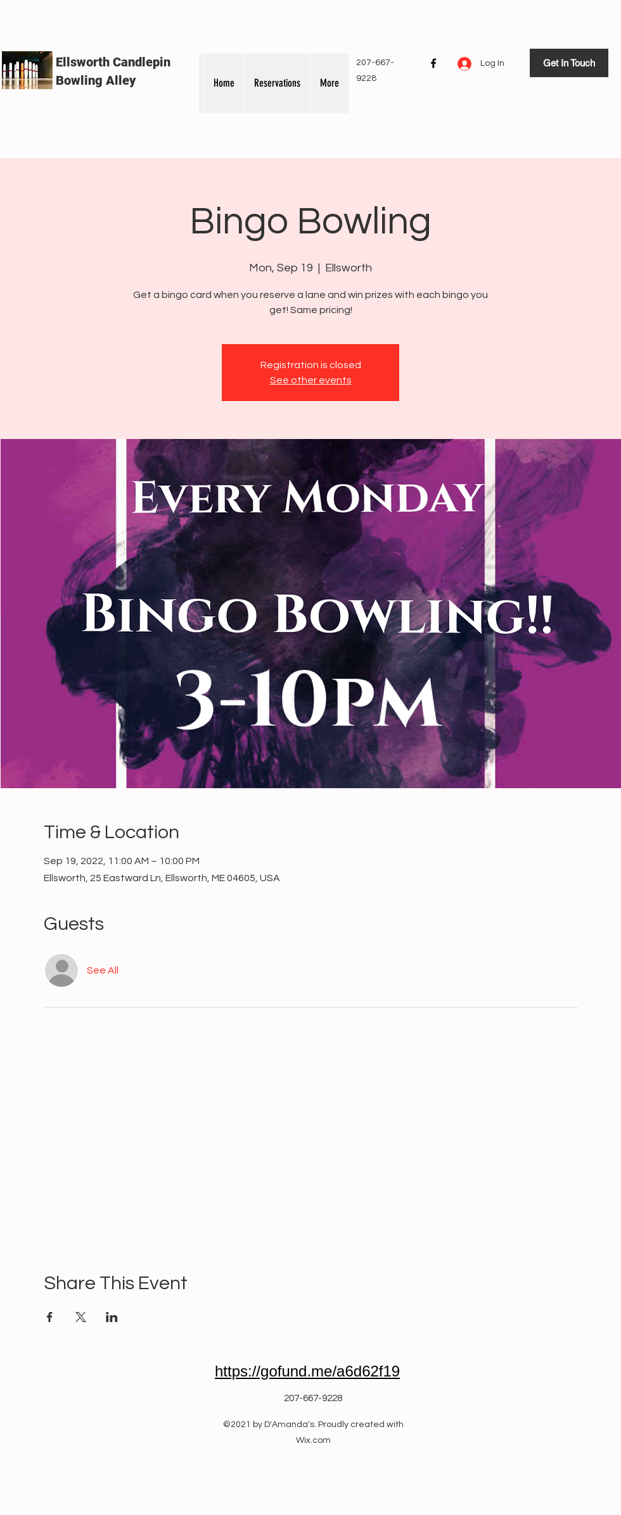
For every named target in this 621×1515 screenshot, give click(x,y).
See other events (311, 380)
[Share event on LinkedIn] (112, 1317)
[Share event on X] (81, 1317)
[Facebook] (433, 63)
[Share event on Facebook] (50, 1317)
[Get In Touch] (569, 63)
